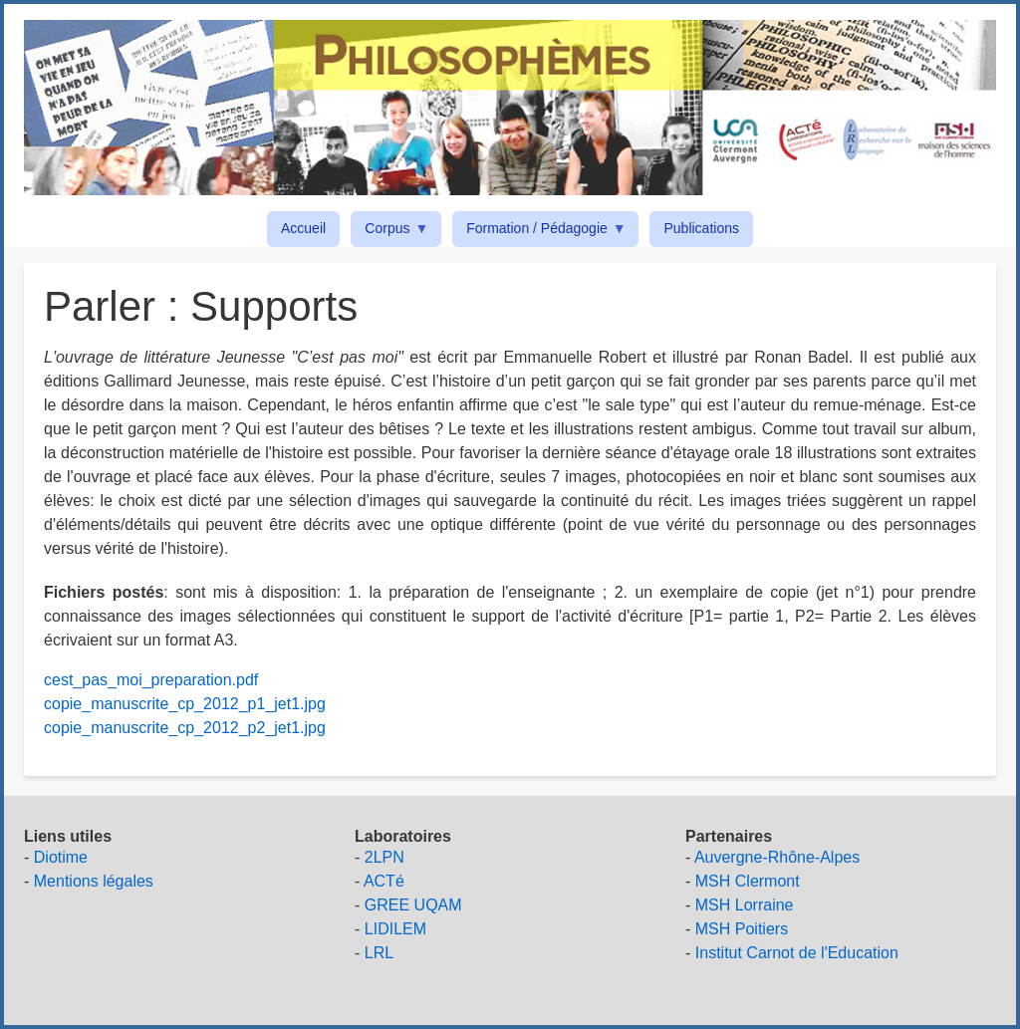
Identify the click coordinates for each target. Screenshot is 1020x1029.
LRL (379, 952)
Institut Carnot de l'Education (796, 952)
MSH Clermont (747, 881)
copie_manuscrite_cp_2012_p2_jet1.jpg (185, 727)
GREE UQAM (413, 905)
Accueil (303, 228)
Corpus (390, 231)
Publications (701, 228)
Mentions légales (93, 881)
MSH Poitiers (741, 928)
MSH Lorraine (744, 905)
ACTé (384, 881)
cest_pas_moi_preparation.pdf (151, 679)
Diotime (61, 857)
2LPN (384, 857)
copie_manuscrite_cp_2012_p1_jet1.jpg (185, 703)
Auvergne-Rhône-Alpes (777, 857)
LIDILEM (395, 928)
